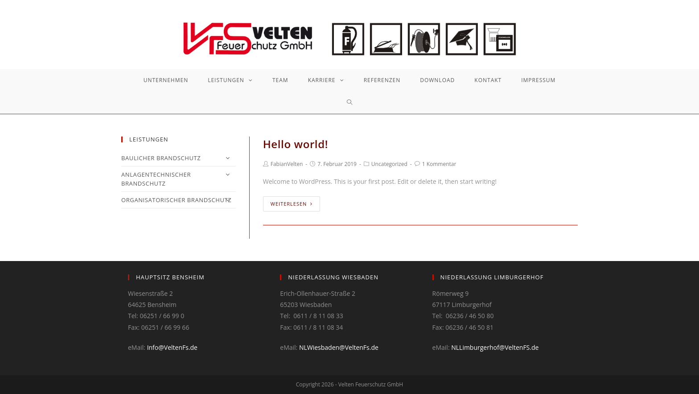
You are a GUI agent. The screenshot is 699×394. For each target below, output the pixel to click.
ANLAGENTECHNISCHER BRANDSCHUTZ (178, 178)
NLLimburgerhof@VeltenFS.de (495, 347)
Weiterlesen (292, 203)
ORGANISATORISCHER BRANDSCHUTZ (178, 200)
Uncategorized (389, 164)
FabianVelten (287, 164)
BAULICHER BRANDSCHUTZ (178, 158)
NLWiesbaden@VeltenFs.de (338, 347)
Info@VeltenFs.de (172, 347)
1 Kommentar (439, 164)
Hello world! (295, 144)
